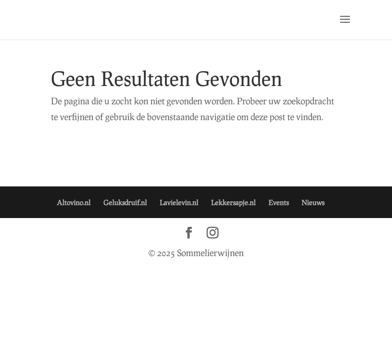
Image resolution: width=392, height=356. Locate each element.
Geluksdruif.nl (125, 202)
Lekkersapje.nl (233, 202)
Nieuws (313, 202)
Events (278, 202)
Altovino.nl (73, 202)
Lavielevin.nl (179, 202)
